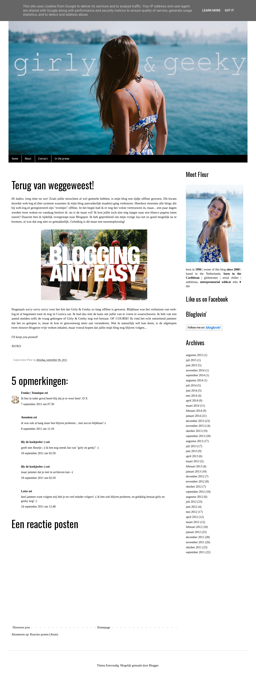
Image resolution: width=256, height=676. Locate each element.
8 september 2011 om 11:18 (37, 428)
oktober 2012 (194, 486)
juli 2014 (191, 385)
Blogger (153, 665)
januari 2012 (193, 532)
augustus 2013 (194, 441)
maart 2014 (192, 405)
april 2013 (192, 456)
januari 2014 (193, 415)
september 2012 (195, 491)
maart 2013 (192, 461)
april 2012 (192, 517)
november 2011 (195, 542)
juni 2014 (191, 390)
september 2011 (195, 552)
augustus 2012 (194, 496)
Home (15, 158)
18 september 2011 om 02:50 (38, 453)
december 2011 (195, 537)
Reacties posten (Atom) (44, 634)
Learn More (211, 10)
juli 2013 (191, 446)
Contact (43, 158)
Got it (229, 10)
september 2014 (195, 375)
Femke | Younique (32, 393)
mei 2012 (191, 511)
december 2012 (195, 476)
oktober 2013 (194, 431)
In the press (62, 158)
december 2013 (195, 421)
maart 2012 (192, 522)
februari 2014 (194, 410)
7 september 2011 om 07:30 (37, 404)
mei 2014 (191, 395)
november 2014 (195, 370)
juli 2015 (191, 360)
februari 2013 (194, 466)
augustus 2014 (194, 380)
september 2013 (195, 436)
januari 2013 (193, 471)
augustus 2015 (194, 355)
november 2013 (195, 425)
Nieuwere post (21, 627)
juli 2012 (191, 501)
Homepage (103, 627)
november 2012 (195, 481)
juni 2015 (191, 365)
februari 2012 (194, 527)
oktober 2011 (194, 547)
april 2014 (192, 400)
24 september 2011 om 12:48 (38, 506)
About (28, 158)
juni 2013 (191, 451)
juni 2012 (191, 506)
